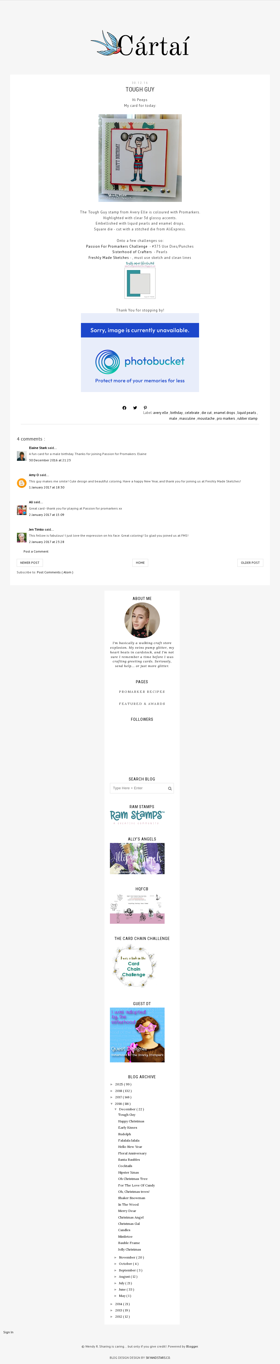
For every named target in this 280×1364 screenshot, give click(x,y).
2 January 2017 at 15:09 (46, 515)
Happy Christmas (131, 1121)
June (123, 1289)
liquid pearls (247, 412)
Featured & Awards (142, 704)
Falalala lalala (128, 1140)
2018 (119, 1091)
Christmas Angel (131, 1217)
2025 (119, 1084)
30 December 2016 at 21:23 (50, 460)
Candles (124, 1230)
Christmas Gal (129, 1224)
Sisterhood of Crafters (132, 252)
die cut (207, 412)
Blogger (192, 1346)
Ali (31, 502)
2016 (119, 1104)
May (122, 1296)
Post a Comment (36, 551)
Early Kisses (127, 1127)
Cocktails (125, 1166)
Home (140, 563)
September (128, 1270)
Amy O (34, 475)
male (173, 418)
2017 (119, 1097)
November (127, 1257)
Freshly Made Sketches (109, 257)
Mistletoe (125, 1236)
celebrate (192, 412)
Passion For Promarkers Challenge (117, 246)
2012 (119, 1316)
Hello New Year (130, 1147)
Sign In (8, 1332)
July (122, 1283)
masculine (187, 418)
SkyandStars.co (158, 1358)
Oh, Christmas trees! (134, 1191)
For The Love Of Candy (136, 1185)
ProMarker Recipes (142, 692)
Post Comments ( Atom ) (55, 572)
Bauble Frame (129, 1243)
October (126, 1264)
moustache (206, 418)
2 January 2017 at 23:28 (46, 542)
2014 (119, 1304)
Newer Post (29, 563)
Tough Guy (126, 1115)
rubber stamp (247, 418)
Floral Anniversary (132, 1153)
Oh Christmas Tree (133, 1179)
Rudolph (124, 1134)
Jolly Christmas (129, 1249)
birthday (176, 412)
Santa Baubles (129, 1159)
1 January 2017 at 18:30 (46, 487)
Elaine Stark (38, 448)
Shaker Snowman (131, 1198)
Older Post (250, 563)
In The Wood (128, 1204)
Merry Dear (127, 1211)
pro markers (226, 418)
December (127, 1109)
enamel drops (225, 412)
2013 (119, 1310)
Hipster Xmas (128, 1172)
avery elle (161, 412)
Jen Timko (37, 529)
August (125, 1276)
